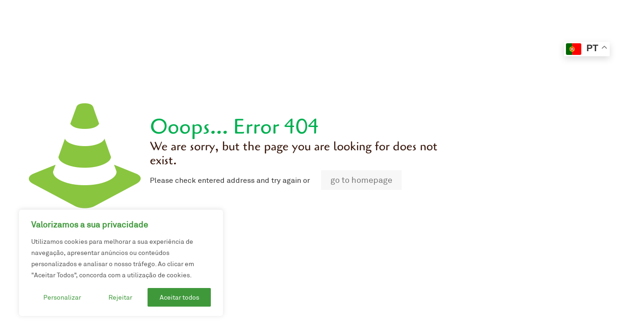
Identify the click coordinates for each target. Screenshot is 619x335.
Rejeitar (120, 297)
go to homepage (361, 180)
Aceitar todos (179, 297)
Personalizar (62, 297)
